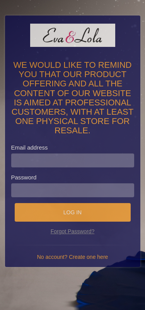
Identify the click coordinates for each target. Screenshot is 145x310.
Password (24, 177)
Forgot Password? (73, 231)
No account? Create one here (72, 257)
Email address (29, 147)
